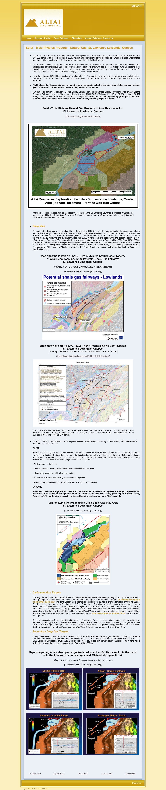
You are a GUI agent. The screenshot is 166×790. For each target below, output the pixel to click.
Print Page (83, 774)
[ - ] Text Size (58, 774)
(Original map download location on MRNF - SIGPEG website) (83, 356)
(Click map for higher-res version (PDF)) (83, 116)
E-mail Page (107, 774)
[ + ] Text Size (35, 774)
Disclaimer (136, 783)
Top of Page (131, 774)
